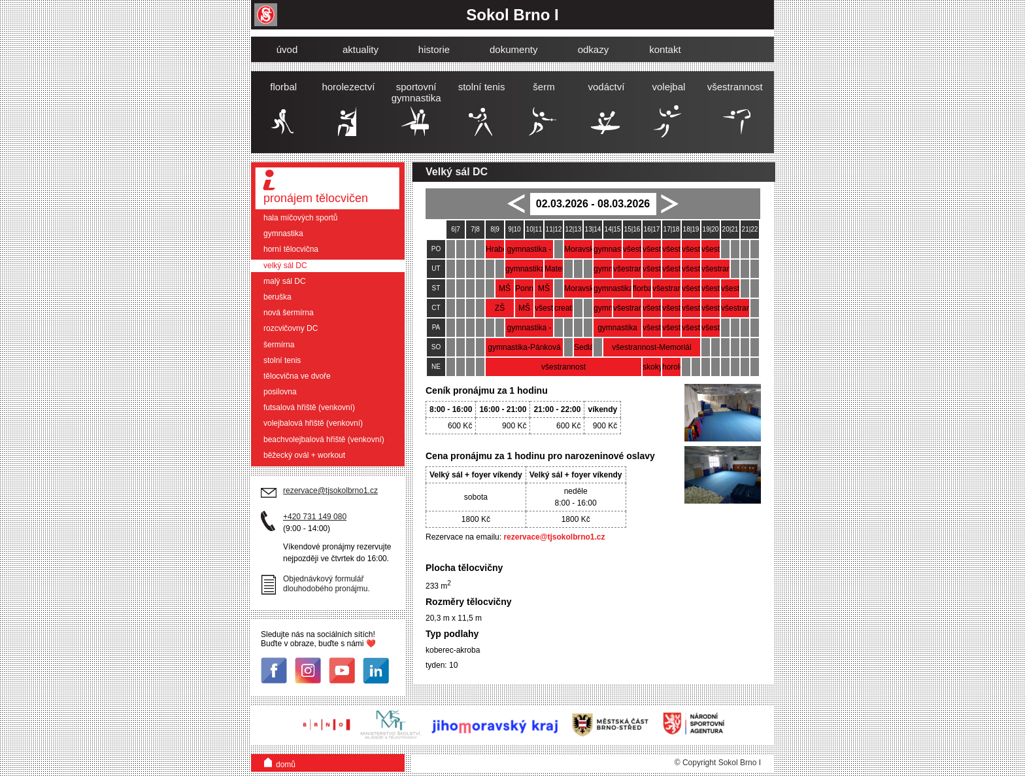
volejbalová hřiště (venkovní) (313, 423)
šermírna (278, 344)
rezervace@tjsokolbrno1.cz (554, 537)
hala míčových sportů (300, 217)
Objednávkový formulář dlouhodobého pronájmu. (326, 583)
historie (434, 49)
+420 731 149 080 (314, 516)
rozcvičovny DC (290, 328)
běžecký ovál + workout (304, 455)
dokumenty (513, 49)
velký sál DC (285, 265)
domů (279, 761)
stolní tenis (282, 360)
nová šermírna (288, 312)
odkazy (593, 49)
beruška (277, 297)
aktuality (360, 49)
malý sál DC (284, 281)
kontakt (665, 49)
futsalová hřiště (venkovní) (309, 407)
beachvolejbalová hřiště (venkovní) (323, 439)
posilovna (280, 391)
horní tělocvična (290, 249)
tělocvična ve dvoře (297, 376)
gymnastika (283, 233)
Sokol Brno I (512, 15)
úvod (287, 49)
